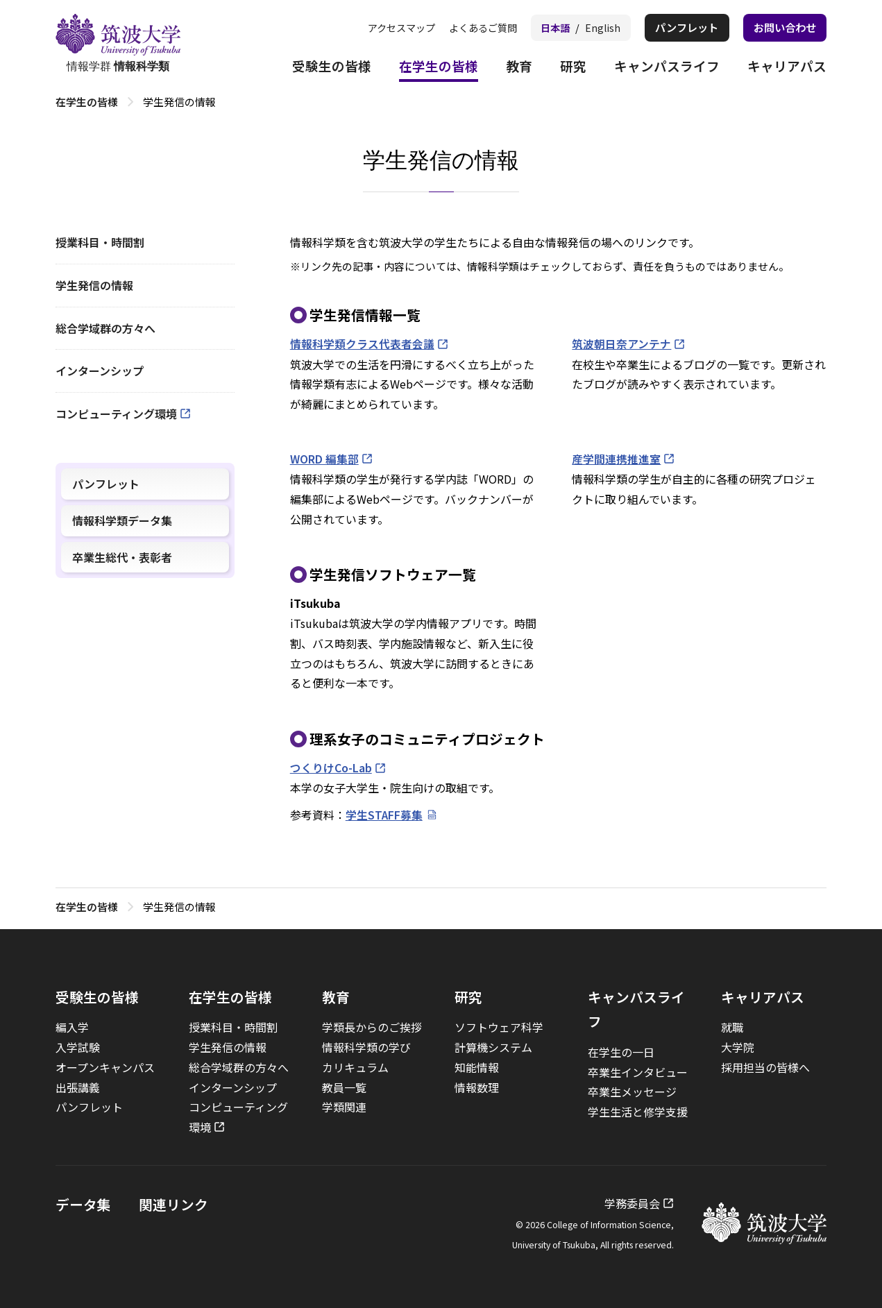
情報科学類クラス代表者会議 (362, 343)
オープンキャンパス (105, 1066)
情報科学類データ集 (122, 520)
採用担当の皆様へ (765, 1066)
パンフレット (679, 27)
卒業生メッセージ (632, 1090)
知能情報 (477, 1066)
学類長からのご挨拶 (372, 1025)
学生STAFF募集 (384, 813)
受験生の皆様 (313, 68)
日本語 (543, 27)
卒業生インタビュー (638, 1070)
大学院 (737, 1045)
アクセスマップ (380, 27)
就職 (732, 1025)
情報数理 (477, 1086)
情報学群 (118, 44)
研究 (563, 68)
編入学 (72, 1025)
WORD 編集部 (324, 458)
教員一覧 (344, 1086)
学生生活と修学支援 (638, 1110)
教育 (507, 68)
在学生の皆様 (424, 68)
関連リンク (173, 1203)
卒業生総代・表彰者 (122, 557)
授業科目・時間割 (100, 242)
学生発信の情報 (94, 285)
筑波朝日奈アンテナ (621, 343)
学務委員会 (632, 1202)
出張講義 (78, 1086)
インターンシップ (100, 370)
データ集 (83, 1203)
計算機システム (493, 1045)
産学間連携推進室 (616, 458)
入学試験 (78, 1045)
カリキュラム (355, 1066)
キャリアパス (784, 68)
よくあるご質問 (466, 27)
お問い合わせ (782, 27)
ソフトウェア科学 (499, 1025)
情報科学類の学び (366, 1045)
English (592, 27)
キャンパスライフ (659, 68)
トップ (71, 101)
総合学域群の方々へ (105, 328)
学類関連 (344, 1106)
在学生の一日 (621, 1050)
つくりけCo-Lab (331, 766)
